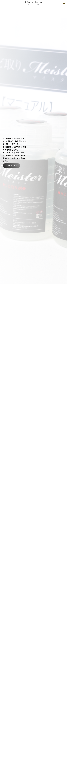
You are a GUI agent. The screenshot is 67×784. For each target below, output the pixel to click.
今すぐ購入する (11, 166)
